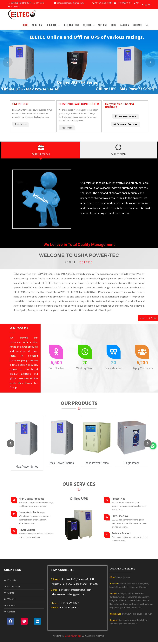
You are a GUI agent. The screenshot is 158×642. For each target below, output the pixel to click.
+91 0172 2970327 (103, 3)
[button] (20, 124)
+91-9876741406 (124, 3)
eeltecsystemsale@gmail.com (70, 3)
